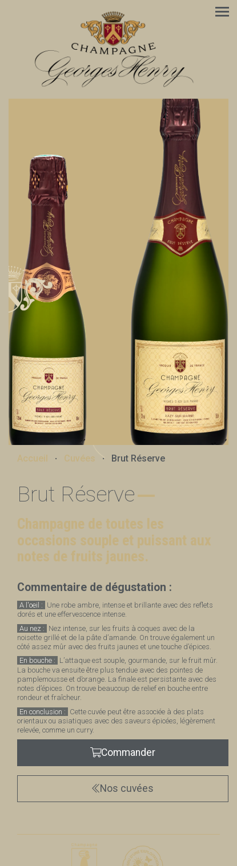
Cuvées (79, 458)
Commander (123, 752)
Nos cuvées (122, 788)
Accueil (32, 458)
